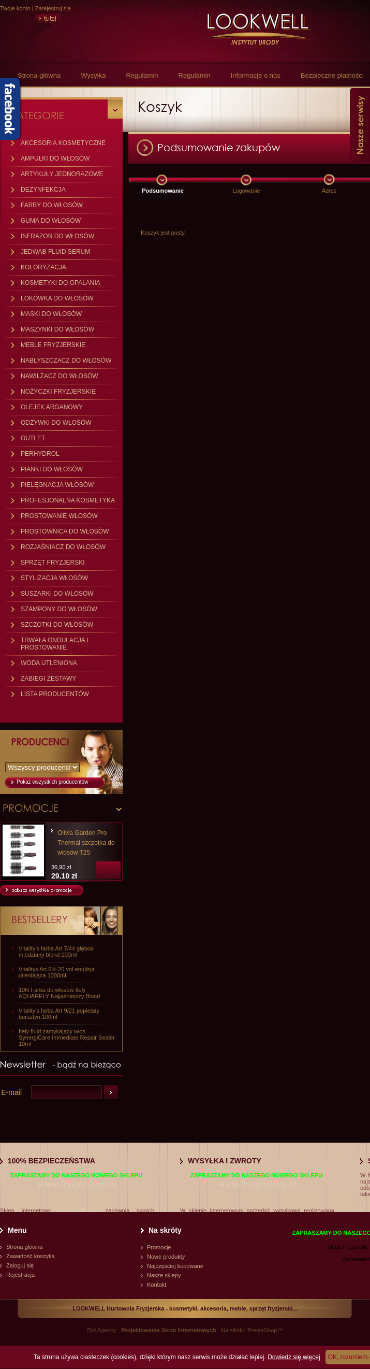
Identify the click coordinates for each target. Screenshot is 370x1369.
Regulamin (142, 75)
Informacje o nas (255, 75)
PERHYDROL (40, 453)
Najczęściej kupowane (175, 1266)
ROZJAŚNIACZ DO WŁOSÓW (63, 547)
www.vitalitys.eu (78, 1210)
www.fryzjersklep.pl (77, 1183)
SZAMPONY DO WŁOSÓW (59, 609)
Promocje (159, 1247)
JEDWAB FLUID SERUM (55, 251)
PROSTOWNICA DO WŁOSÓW (65, 531)
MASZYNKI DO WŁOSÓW (57, 329)
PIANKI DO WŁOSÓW (52, 469)
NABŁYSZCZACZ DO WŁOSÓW (66, 360)
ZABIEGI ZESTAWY (48, 678)
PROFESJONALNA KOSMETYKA (68, 500)
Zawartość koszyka (30, 1256)
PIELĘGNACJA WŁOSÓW (57, 484)
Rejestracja (20, 1275)
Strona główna (39, 75)
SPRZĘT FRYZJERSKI (53, 562)
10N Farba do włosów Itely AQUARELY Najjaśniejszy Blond (59, 993)
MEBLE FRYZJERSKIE (53, 345)
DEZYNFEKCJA (43, 189)
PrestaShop (262, 1330)
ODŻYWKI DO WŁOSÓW (56, 422)
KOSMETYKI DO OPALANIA (60, 282)
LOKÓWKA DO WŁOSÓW (57, 298)
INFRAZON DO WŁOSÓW (57, 236)
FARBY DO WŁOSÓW (52, 205)
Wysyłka (93, 75)
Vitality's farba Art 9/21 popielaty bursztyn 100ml (59, 1013)
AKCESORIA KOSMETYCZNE (63, 143)
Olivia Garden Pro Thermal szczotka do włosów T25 (86, 842)
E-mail (11, 1092)
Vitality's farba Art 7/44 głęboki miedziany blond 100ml (57, 951)
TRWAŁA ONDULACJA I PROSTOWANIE (54, 644)
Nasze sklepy (164, 1275)
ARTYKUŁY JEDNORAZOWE (62, 174)
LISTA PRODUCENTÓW (55, 694)
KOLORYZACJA (43, 267)
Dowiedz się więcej (294, 1357)
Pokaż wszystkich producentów (52, 782)
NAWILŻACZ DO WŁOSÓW (59, 376)
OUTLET (33, 438)
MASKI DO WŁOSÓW (51, 314)
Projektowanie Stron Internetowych (168, 1330)
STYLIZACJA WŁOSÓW (54, 578)
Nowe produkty (166, 1256)
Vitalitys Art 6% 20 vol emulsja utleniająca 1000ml (57, 972)
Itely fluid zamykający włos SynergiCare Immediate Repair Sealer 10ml (67, 1037)
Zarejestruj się (53, 8)
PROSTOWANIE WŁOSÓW (59, 516)
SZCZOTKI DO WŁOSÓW (57, 624)
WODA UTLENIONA (49, 663)
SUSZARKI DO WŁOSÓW (57, 593)
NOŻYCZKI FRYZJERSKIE (58, 391)
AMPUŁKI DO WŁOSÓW (55, 158)
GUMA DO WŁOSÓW (51, 220)
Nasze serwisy (360, 125)
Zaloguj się (20, 1265)
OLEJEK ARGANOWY (52, 407)
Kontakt (156, 1284)
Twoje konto (15, 8)
